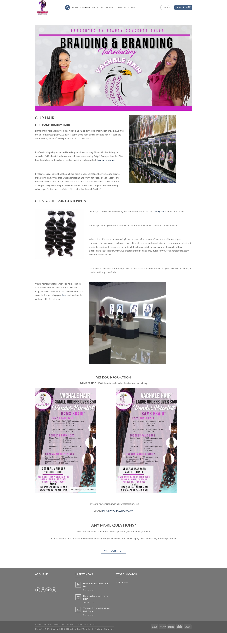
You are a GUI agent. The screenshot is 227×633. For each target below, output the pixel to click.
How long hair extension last (95, 585)
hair (64, 295)
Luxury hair (159, 211)
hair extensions (105, 159)
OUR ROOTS (123, 7)
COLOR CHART (107, 7)
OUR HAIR (85, 7)
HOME (75, 7)
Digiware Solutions (104, 629)
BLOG (133, 7)
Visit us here (122, 582)
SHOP (95, 7)
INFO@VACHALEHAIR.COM (117, 510)
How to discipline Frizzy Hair (95, 597)
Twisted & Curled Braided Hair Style (96, 609)
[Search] (67, 7)
